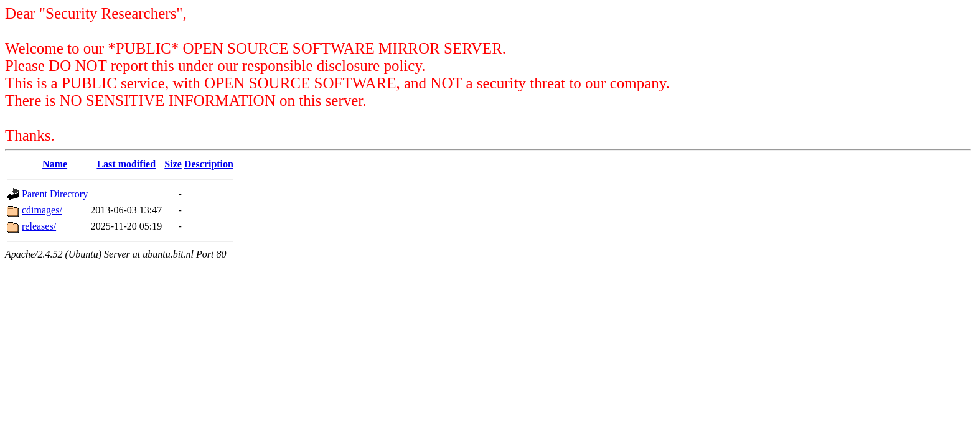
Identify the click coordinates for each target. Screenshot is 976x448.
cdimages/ (42, 210)
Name (54, 164)
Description (208, 164)
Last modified (126, 164)
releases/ (39, 226)
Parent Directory (55, 194)
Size (173, 164)
